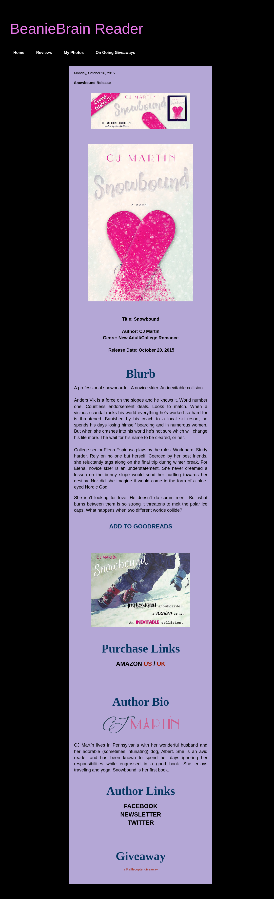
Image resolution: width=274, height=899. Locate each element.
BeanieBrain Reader (76, 28)
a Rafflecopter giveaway (141, 869)
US (148, 663)
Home (18, 52)
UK (161, 663)
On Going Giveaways (115, 52)
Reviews (44, 52)
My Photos (74, 52)
